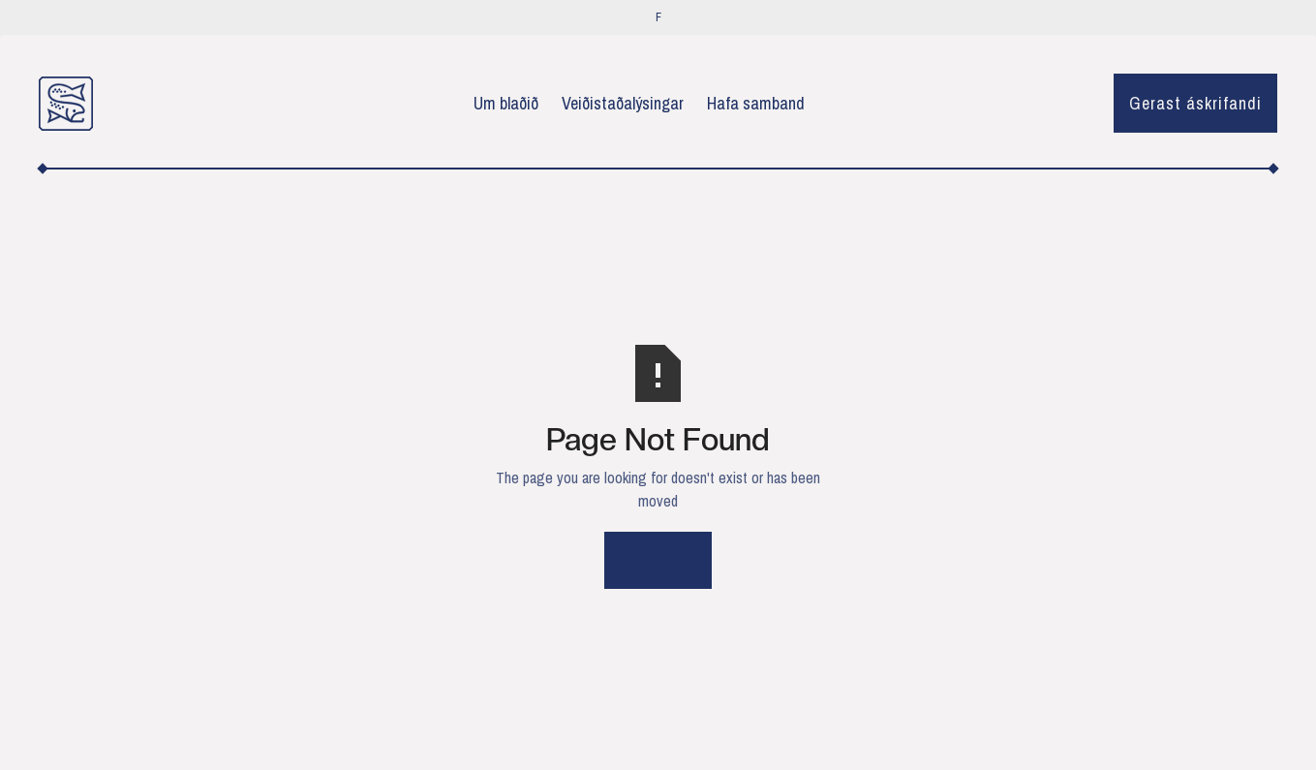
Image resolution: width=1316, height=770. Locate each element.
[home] (66, 104)
